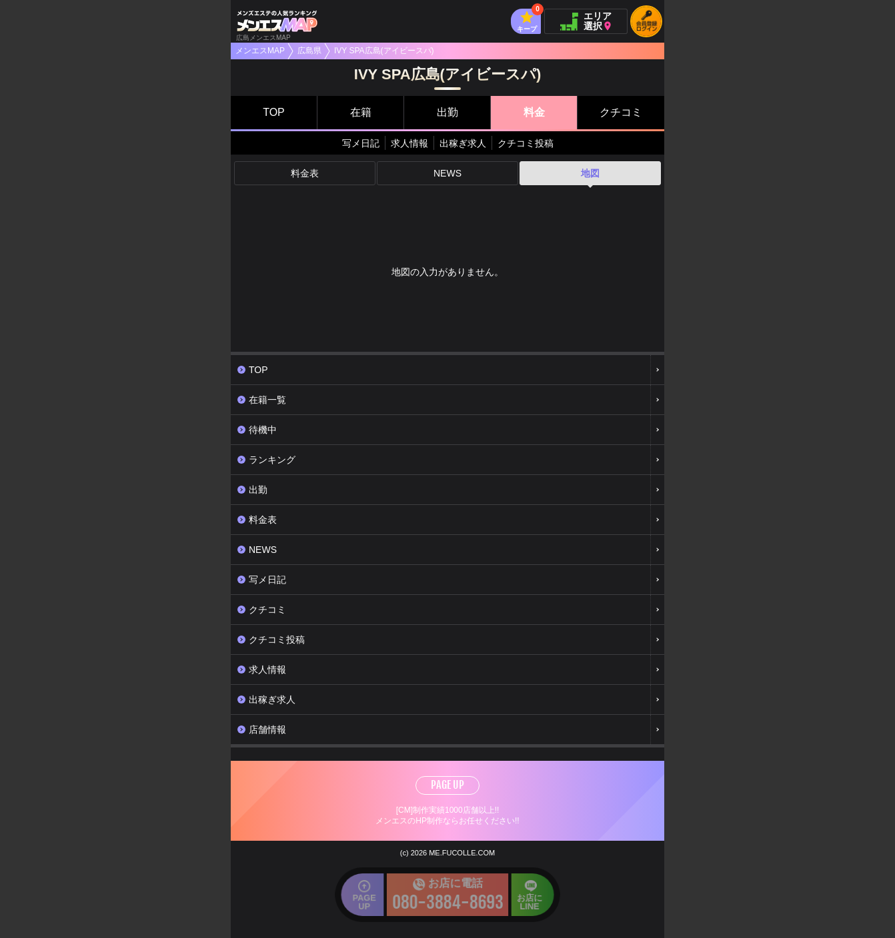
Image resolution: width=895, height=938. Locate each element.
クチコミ (621, 112)
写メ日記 (360, 143)
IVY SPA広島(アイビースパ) (384, 50)
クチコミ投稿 (526, 143)
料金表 (305, 173)
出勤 (447, 112)
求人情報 (409, 143)
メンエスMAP (260, 50)
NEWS (447, 173)
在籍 (360, 112)
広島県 (309, 50)
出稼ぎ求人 (462, 143)
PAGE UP (447, 784)
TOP (274, 112)
